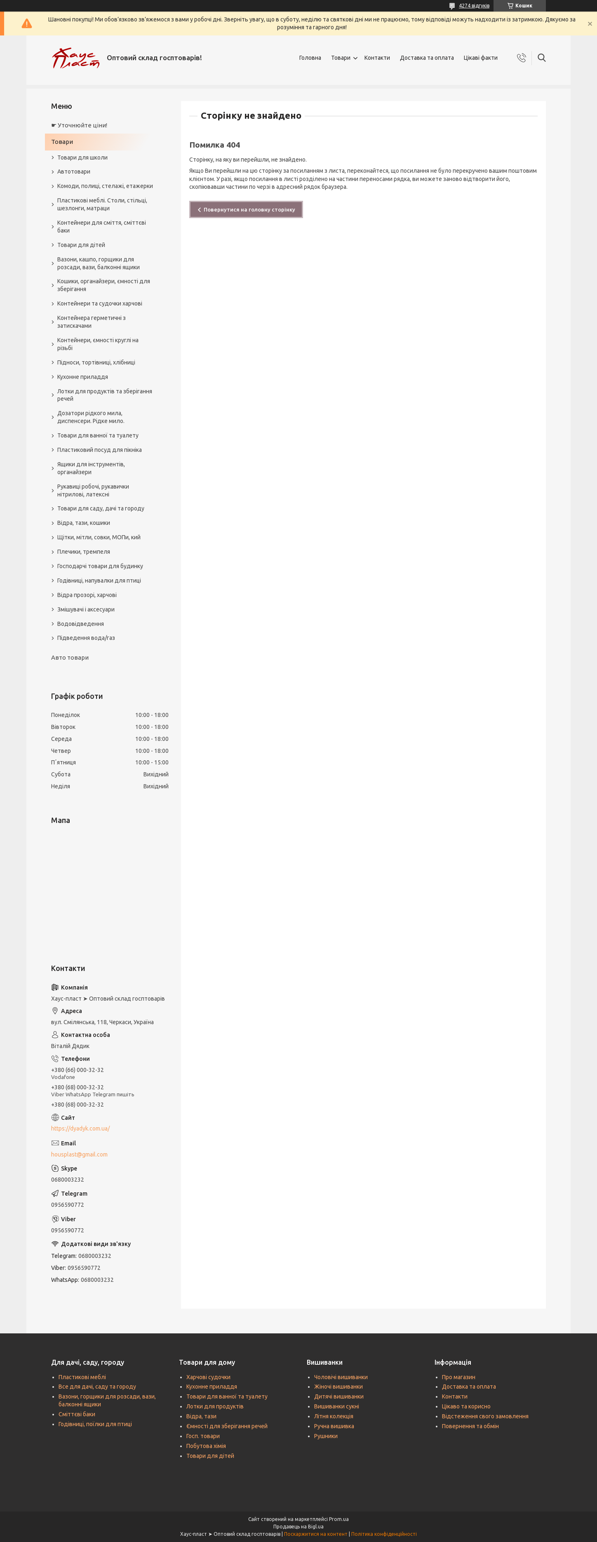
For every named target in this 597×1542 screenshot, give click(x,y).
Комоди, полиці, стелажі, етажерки (105, 186)
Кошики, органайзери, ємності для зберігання (103, 285)
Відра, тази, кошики (83, 522)
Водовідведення (80, 624)
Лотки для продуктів (215, 1406)
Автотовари (73, 171)
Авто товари (70, 657)
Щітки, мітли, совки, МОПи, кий (99, 537)
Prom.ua (339, 1519)
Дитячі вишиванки (339, 1396)
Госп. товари (203, 1436)
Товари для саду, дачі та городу (100, 508)
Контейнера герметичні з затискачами (91, 322)
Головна (310, 57)
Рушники (326, 1436)
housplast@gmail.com (79, 1154)
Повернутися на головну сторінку (249, 209)
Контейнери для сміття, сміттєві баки (101, 226)
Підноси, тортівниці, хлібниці (96, 362)
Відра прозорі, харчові (87, 595)
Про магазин (458, 1377)
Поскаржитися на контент (316, 1534)
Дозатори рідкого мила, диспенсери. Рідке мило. (91, 417)
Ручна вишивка (334, 1426)
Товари (340, 57)
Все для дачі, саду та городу (97, 1386)
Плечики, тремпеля (83, 551)
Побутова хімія (206, 1446)
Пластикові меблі (82, 1377)
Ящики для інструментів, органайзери (91, 468)
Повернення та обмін (470, 1426)
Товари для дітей (81, 245)
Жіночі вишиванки (338, 1386)
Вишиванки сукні (336, 1406)
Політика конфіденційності (384, 1534)
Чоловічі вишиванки (341, 1377)
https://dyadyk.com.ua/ (80, 1128)
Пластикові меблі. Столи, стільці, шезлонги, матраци (102, 204)
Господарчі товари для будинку (100, 566)
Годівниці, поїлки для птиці (95, 1424)
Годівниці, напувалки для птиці (99, 580)
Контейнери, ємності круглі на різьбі (98, 344)
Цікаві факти (481, 57)
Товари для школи (82, 157)
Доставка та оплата (427, 57)
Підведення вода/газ (86, 638)
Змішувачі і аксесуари (86, 609)
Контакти (377, 57)
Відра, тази (201, 1416)
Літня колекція (333, 1416)
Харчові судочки (208, 1377)
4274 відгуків (474, 5)
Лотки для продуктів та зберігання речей (104, 395)
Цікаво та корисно (466, 1406)
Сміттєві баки (77, 1414)
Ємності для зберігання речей (227, 1426)
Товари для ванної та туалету (98, 435)
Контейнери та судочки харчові (99, 303)
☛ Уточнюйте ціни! (79, 125)
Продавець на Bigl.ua (298, 1526)
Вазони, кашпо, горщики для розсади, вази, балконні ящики (98, 263)
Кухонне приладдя (82, 377)
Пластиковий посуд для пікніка (99, 450)
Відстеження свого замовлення (485, 1416)
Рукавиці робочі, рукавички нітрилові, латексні (93, 490)
